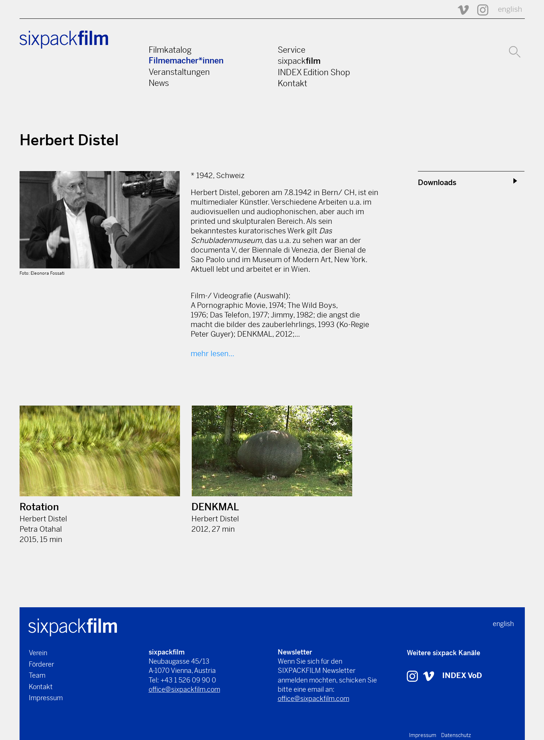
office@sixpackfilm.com (184, 689)
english (510, 9)
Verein (38, 653)
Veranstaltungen (179, 72)
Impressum (46, 698)
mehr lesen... (212, 353)
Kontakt (292, 83)
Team (37, 675)
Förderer (41, 664)
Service (291, 50)
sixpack (299, 61)
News (159, 83)
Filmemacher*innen (186, 61)
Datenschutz (456, 735)
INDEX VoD (462, 675)
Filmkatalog (170, 50)
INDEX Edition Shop (314, 72)
